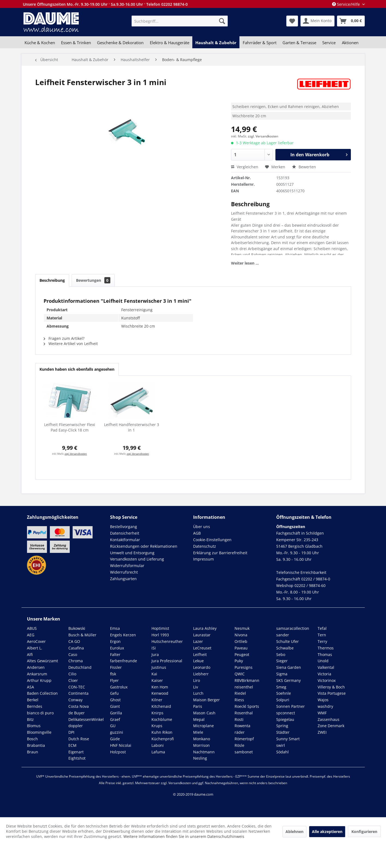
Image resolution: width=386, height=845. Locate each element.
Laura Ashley (205, 628)
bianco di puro (40, 712)
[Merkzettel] (292, 21)
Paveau (241, 648)
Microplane (203, 725)
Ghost (115, 699)
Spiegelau (285, 719)
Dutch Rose (78, 738)
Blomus (34, 725)
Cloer (73, 680)
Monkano (201, 738)
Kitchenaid (161, 706)
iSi (153, 648)
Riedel (240, 693)
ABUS (32, 628)
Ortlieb (241, 641)
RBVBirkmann (247, 680)
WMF (322, 712)
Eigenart (76, 751)
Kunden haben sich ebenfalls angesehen (76, 369)
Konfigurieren (364, 831)
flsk (113, 673)
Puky (239, 660)
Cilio (72, 673)
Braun (32, 751)
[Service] (329, 42)
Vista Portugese (332, 693)
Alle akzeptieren (327, 831)
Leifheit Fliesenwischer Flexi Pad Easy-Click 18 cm (69, 427)
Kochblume (161, 719)
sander (282, 634)
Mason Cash (204, 712)
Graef (115, 719)
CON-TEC (76, 687)
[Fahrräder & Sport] (259, 42)
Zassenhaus (328, 719)
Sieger (282, 660)
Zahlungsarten (123, 578)
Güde (115, 738)
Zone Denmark (331, 725)
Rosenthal (244, 712)
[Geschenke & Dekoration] (120, 42)
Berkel (32, 699)
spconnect (285, 712)
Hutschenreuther (167, 641)
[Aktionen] (350, 42)
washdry (325, 706)
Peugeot (242, 654)
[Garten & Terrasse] (299, 42)
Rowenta (242, 725)
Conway (75, 699)
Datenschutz (204, 546)
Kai (154, 673)
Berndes (34, 706)
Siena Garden (288, 667)
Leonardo (201, 667)
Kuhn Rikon (161, 732)
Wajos (323, 699)
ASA (30, 687)
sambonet (244, 751)
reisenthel (244, 687)
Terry (322, 641)
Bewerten (304, 166)
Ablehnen (294, 831)
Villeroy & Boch (331, 687)
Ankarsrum (37, 673)
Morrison (201, 745)
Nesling (200, 758)
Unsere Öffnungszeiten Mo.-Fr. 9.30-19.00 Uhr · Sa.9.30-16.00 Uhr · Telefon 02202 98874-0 (105, 4)
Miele (198, 732)
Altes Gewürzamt (42, 660)
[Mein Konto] (317, 21)
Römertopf (244, 738)
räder (240, 732)
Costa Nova (78, 706)
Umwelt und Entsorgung (132, 552)
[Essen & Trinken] (76, 42)
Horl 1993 (160, 634)
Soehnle (283, 693)
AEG (30, 634)
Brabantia (36, 745)
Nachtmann (204, 751)
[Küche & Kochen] (40, 42)
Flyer (114, 680)
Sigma (281, 673)
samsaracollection (292, 628)
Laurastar (202, 634)
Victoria (324, 673)
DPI (71, 732)
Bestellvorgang (123, 526)
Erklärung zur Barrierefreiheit (220, 552)
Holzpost (118, 751)
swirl (280, 745)
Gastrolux (118, 687)
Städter (283, 732)
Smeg (281, 687)
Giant (115, 706)
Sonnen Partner (290, 706)
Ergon (115, 641)
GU (113, 725)
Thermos (326, 648)
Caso (72, 654)
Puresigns (244, 667)
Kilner (156, 699)
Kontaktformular (125, 539)
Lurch (198, 693)
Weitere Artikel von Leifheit (71, 343)
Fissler (116, 667)
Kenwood (159, 693)
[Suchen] (222, 21)
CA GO (74, 641)
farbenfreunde (123, 660)
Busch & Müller (82, 634)
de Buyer (76, 712)
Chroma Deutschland (80, 664)
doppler (75, 725)
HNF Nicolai (120, 745)
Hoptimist (160, 628)
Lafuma (158, 751)
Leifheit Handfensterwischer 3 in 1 (131, 427)
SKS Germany (288, 680)
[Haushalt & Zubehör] (215, 42)
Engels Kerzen (123, 634)
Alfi (30, 654)
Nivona (241, 634)
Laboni (157, 745)
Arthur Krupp (39, 680)
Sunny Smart (288, 738)
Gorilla (116, 712)
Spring (282, 725)
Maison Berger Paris (206, 703)
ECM (72, 745)
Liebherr (201, 673)
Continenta (78, 693)
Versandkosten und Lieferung (137, 559)
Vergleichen (244, 166)
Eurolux (117, 648)
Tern (322, 634)
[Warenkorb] (351, 21)
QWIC (240, 673)
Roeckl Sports (247, 706)
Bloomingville (39, 732)
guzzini (116, 732)
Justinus (158, 667)
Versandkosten (179, 783)
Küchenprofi (162, 738)
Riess (239, 699)
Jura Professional (166, 660)
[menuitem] (180, 21)
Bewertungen (93, 280)
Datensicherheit (124, 533)
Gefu (114, 693)
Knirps (157, 712)
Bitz (30, 719)
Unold (323, 660)
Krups (156, 725)
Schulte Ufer (287, 641)
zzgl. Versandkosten (263, 136)
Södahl (282, 751)
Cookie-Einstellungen (212, 539)
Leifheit (200, 654)
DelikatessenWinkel (86, 719)
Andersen (36, 667)
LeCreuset (202, 648)
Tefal (322, 628)
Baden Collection (42, 693)
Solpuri (282, 699)
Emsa (115, 628)
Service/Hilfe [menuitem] (346, 4)
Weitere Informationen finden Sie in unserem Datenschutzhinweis (183, 836)
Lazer (198, 641)
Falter (115, 654)
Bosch (32, 738)
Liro (196, 680)
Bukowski (76, 628)
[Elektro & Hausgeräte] (169, 42)
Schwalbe (285, 648)
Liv (195, 687)
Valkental (326, 667)
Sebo (280, 654)
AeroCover (36, 641)
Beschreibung (52, 280)
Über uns (201, 526)
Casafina (76, 648)
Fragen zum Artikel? (64, 338)
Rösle (239, 745)
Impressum (203, 559)
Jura (155, 654)
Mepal (199, 719)
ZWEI (322, 732)
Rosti (239, 719)
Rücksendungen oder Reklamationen (143, 546)
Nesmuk (242, 628)
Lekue (198, 660)
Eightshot (77, 758)
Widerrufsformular (127, 565)
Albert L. (34, 648)
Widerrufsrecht (124, 572)
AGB (197, 533)
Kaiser (157, 680)
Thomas (325, 654)
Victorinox (327, 680)
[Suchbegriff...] (180, 21)
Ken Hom (159, 687)
